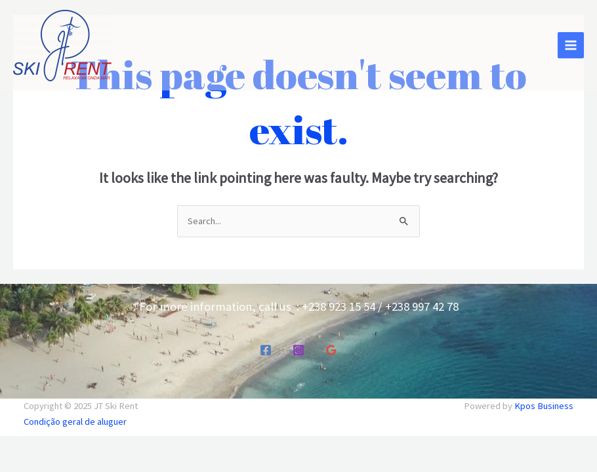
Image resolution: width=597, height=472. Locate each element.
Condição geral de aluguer (75, 421)
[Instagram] (298, 350)
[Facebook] (265, 350)
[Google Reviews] (331, 350)
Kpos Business (543, 406)
